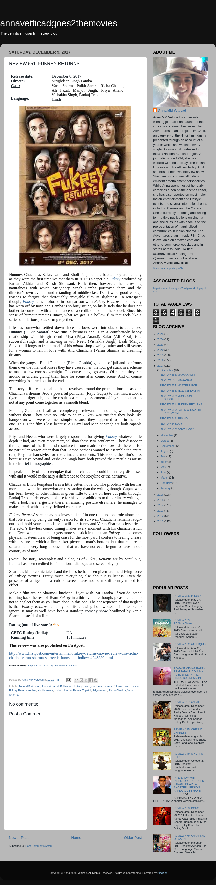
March (165, 477)
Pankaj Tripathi (82, 690)
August (165, 451)
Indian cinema (63, 690)
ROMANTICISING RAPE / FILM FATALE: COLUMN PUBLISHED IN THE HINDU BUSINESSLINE (189, 673)
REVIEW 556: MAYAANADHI (177, 374)
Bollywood (66, 686)
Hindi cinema (45, 690)
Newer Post (18, 837)
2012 (160, 515)
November (167, 435)
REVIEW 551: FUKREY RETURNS (181, 404)
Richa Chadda (117, 690)
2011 (160, 521)
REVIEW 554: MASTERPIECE (178, 385)
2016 (160, 494)
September (168, 445)
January (166, 488)
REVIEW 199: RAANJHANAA (183, 622)
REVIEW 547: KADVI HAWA (177, 428)
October (166, 440)
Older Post (133, 837)
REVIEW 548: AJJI (171, 423)
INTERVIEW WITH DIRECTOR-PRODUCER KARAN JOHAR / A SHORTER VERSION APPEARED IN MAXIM (189, 784)
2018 (160, 360)
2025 (160, 333)
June (164, 461)
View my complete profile (168, 268)
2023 (160, 344)
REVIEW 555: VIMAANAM (176, 380)
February (166, 482)
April (164, 472)
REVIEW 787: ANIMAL (187, 702)
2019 (160, 355)
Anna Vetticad (50, 686)
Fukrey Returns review (22, 690)
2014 (160, 505)
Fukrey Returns (92, 686)
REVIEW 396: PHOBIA (187, 595)
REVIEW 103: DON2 (186, 808)
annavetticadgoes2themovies (58, 23)
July (163, 456)
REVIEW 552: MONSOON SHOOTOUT (176, 397)
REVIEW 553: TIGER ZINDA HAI (180, 390)
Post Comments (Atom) (39, 845)
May (164, 466)
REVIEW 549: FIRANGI (174, 418)
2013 (160, 510)
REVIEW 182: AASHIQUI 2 (190, 644)
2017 (160, 365)
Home (76, 837)
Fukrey (114, 279)
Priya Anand (99, 690)
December (167, 370)
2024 (160, 339)
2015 (160, 499)
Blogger (162, 872)
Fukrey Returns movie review (120, 686)
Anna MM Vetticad (29, 686)
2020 (160, 349)
